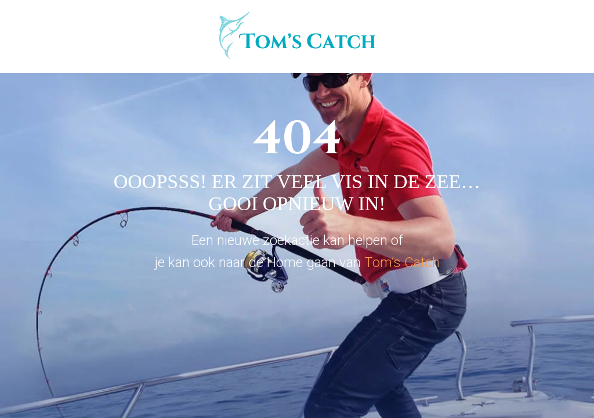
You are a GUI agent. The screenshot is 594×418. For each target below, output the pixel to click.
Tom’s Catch (402, 262)
